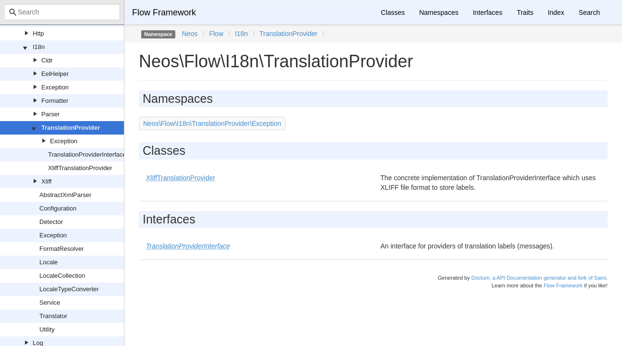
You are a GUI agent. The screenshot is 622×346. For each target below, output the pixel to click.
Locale (48, 262)
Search (589, 12)
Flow (216, 33)
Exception (55, 87)
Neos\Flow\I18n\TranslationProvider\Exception (212, 123)
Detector (51, 221)
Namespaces (439, 12)
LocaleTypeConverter (69, 289)
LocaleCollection (62, 275)
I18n (39, 46)
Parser (50, 114)
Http (38, 33)
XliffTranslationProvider (80, 168)
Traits (525, 12)
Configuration (57, 208)
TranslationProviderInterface (87, 154)
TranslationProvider (70, 127)
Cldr (47, 60)
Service (49, 302)
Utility (47, 329)
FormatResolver (61, 248)
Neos (190, 33)
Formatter (54, 100)
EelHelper (55, 73)
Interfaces (487, 12)
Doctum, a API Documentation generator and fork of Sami (538, 278)
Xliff (46, 181)
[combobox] (62, 12)
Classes (393, 12)
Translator (53, 316)
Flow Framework (164, 12)
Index (556, 12)
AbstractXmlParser (65, 194)
